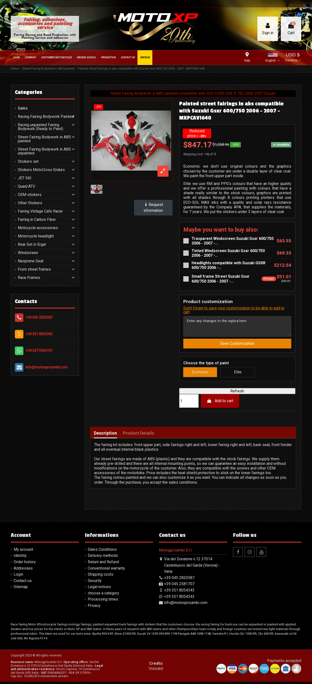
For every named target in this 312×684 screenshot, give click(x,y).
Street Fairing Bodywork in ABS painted (44, 139)
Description (105, 435)
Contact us (23, 582)
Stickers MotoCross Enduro (41, 170)
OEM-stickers (29, 195)
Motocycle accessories (38, 228)
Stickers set (28, 161)
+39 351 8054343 (38, 334)
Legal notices (99, 589)
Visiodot (156, 670)
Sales (23, 108)
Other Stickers (30, 203)
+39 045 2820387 (38, 317)
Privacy (94, 607)
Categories (28, 92)
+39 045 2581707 (179, 586)
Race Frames (29, 278)
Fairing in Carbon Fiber (37, 220)
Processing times (103, 601)
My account (23, 551)
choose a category (103, 595)
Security (95, 582)
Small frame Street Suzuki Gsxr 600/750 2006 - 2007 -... (221, 278)
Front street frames (34, 269)
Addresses (23, 570)
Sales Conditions (102, 551)
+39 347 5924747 (38, 350)
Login (18, 576)
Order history (25, 563)
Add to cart (220, 403)
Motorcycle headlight (36, 236)
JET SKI (24, 178)
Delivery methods (103, 557)
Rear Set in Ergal (32, 244)
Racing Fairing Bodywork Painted (46, 117)
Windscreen (28, 253)
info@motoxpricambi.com (46, 367)
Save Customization (237, 345)
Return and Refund (103, 563)
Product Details (138, 435)
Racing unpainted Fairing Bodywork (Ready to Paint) (40, 127)
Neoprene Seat (30, 261)
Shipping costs (100, 576)
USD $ (292, 57)
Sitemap (21, 589)
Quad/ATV (26, 186)
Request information (153, 207)
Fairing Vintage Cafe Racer (40, 211)
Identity (20, 557)
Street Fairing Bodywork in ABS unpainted (44, 151)
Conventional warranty (106, 570)
